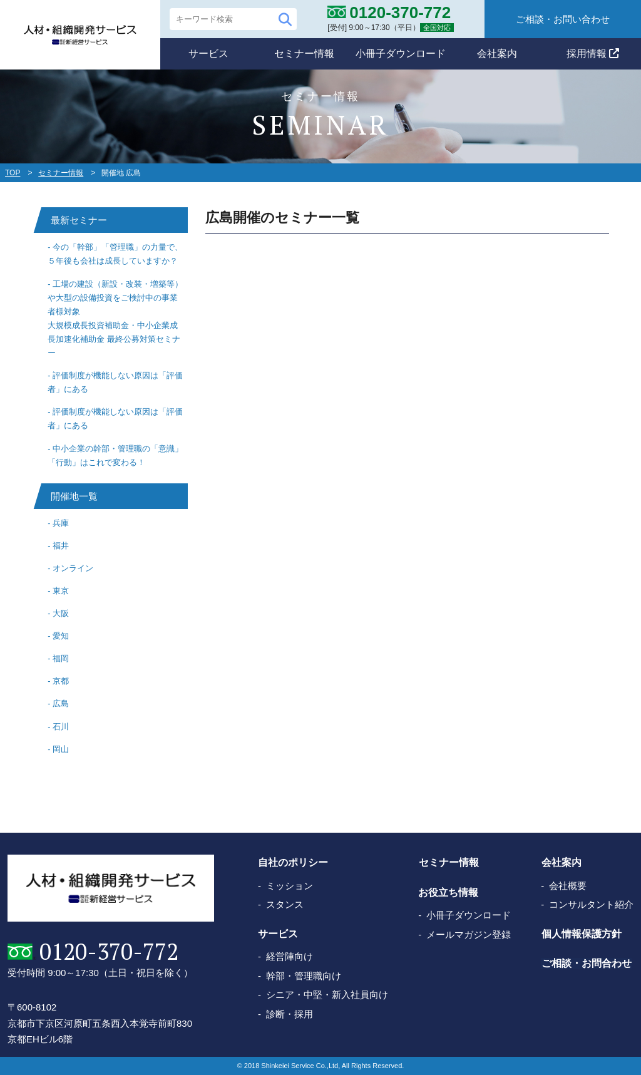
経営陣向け (289, 956)
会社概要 (568, 885)
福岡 (61, 658)
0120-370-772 (108, 951)
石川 (61, 726)
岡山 (61, 749)
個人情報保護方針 (581, 933)
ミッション (289, 885)
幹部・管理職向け (303, 975)
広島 (61, 703)
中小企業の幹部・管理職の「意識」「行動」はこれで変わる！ (115, 455)
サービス (208, 53)
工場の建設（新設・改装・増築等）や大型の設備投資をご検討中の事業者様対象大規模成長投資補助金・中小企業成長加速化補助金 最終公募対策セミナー (115, 318)
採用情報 (593, 53)
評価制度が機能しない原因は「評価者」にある (115, 382)
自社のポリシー (293, 863)
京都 (61, 681)
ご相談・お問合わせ (586, 963)
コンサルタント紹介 (591, 904)
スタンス (285, 904)
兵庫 (61, 523)
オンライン (73, 568)
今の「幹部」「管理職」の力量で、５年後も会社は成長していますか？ (115, 253)
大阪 (61, 613)
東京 (61, 590)
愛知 (61, 635)
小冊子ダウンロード (401, 53)
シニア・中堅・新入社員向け (327, 994)
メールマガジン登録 (468, 934)
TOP (12, 172)
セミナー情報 (304, 53)
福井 (61, 545)
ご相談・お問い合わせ (563, 19)
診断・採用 (289, 1014)
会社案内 (497, 53)
